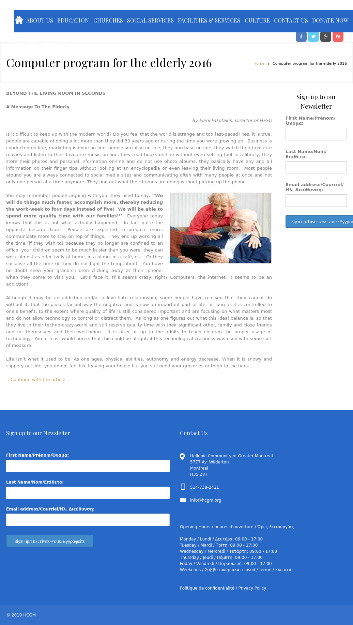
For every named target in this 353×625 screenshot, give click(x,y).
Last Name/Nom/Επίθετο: (306, 154)
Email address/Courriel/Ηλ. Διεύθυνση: (315, 187)
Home (259, 63)
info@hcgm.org (205, 500)
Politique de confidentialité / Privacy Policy (223, 588)
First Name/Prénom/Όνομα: (310, 121)
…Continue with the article (35, 379)
